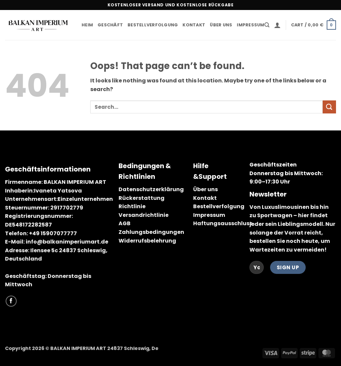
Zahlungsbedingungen (151, 232)
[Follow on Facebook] (11, 301)
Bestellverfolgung (153, 25)
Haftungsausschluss (222, 223)
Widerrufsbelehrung (147, 241)
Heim (87, 25)
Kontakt (193, 25)
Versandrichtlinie (144, 215)
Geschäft (110, 25)
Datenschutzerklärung (151, 189)
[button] (277, 25)
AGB (125, 223)
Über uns (221, 25)
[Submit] (329, 106)
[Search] (266, 25)
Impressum (250, 25)
